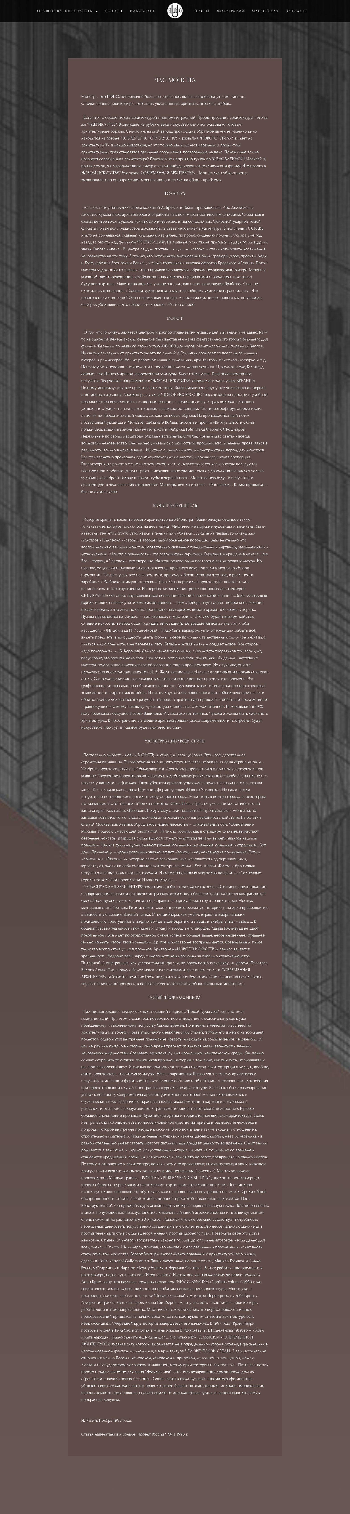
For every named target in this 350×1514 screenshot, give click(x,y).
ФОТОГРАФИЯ (230, 11)
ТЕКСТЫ (201, 11)
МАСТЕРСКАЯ (265, 11)
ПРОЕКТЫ (113, 11)
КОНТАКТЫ (297, 11)
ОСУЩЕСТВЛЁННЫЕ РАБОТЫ (66, 11)
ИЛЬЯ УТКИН (143, 11)
